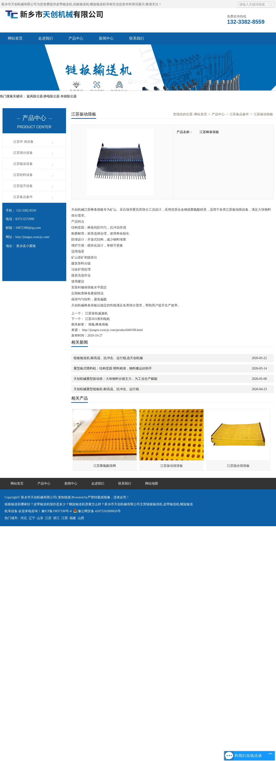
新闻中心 (106, 38)
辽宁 (32, 518)
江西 (64, 518)
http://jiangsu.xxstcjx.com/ (32, 237)
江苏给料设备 (23, 175)
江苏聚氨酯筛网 (104, 466)
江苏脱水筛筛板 (238, 466)
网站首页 (15, 38)
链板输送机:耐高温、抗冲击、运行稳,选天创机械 (108, 358)
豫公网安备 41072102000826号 (97, 511)
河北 (23, 518)
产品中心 (76, 38)
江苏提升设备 (23, 186)
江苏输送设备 (23, 164)
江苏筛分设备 (23, 152)
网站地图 (151, 483)
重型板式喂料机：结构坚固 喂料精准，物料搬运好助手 (113, 368)
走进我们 (45, 38)
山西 (81, 518)
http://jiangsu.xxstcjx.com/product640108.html (112, 330)
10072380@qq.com (28, 227)
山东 (40, 518)
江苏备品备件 (23, 197)
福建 (72, 518)
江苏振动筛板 (263, 114)
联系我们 (136, 38)
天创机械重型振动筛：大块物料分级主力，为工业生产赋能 (115, 378)
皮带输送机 (64, 4)
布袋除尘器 (68, 96)
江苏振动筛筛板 (171, 466)
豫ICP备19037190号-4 (56, 511)
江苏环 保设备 (23, 141)
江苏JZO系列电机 (97, 319)
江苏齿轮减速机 (96, 313)
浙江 (56, 518)
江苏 (48, 518)
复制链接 (64, 497)
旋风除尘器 (35, 96)
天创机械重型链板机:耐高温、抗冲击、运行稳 (106, 389)
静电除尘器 (51, 96)
